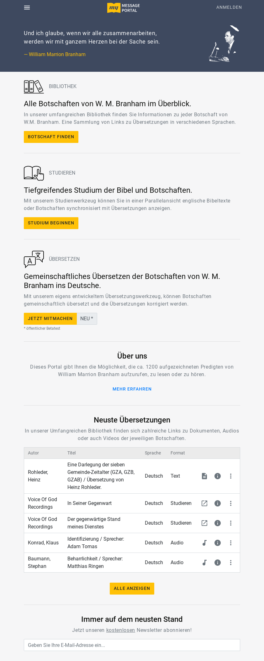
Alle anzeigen (132, 588)
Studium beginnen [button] (51, 223)
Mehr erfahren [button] (132, 389)
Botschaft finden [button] (51, 136)
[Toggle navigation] (27, 7)
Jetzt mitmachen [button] (50, 318)
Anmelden (229, 7)
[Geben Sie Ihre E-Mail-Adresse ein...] (132, 645)
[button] (204, 476)
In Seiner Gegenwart (89, 503)
